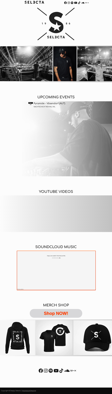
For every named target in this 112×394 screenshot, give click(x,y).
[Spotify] (72, 3)
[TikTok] (79, 3)
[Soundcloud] (83, 3)
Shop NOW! (56, 313)
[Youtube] (75, 3)
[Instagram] (69, 3)
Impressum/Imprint (29, 391)
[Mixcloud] (87, 3)
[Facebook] (65, 3)
